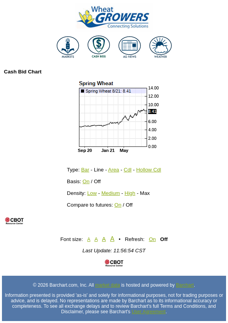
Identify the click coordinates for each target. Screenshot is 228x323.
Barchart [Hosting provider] (185, 285)
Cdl (127, 170)
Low (92, 193)
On (86, 181)
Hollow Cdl (148, 170)
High (130, 193)
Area (113, 170)
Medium (110, 193)
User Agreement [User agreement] (149, 311)
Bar (85, 170)
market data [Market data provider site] (107, 285)
